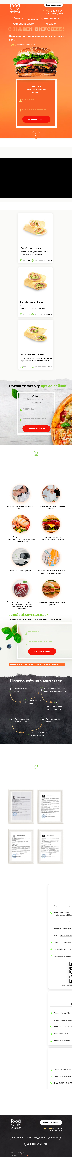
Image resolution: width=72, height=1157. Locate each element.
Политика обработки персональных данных (26, 1155)
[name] (36, 99)
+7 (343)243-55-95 (64, 913)
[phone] (36, 109)
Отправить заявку (36, 119)
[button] (53, 5)
